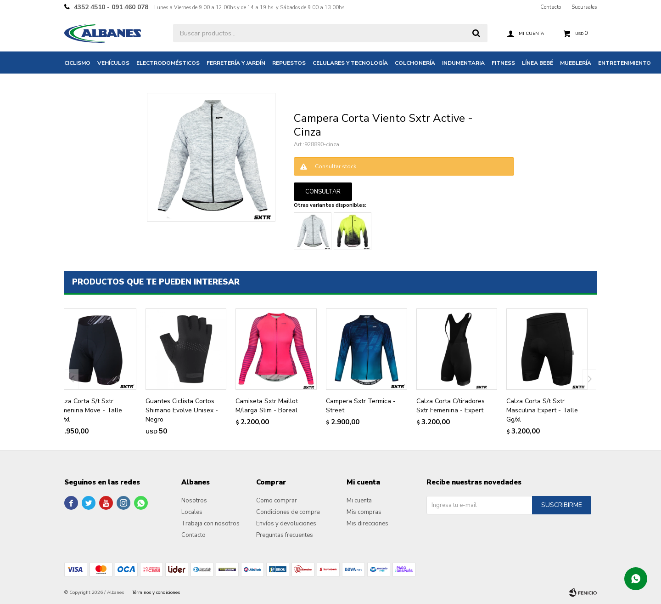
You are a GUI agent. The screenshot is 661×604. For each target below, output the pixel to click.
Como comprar (276, 500)
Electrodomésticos (168, 63)
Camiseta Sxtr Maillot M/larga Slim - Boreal (266, 406)
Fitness (503, 63)
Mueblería (575, 63)
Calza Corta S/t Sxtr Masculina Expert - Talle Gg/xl (542, 410)
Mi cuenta (359, 500)
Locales (191, 512)
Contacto (550, 7)
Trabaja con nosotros (210, 523)
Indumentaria (463, 63)
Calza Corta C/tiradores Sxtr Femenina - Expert (450, 406)
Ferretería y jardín (236, 63)
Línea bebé (537, 63)
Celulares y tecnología (350, 63)
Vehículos (113, 63)
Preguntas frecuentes (284, 535)
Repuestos (289, 63)
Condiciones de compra (288, 512)
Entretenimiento (624, 63)
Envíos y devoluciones (286, 523)
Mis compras (364, 512)
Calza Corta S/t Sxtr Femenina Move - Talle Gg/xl (88, 410)
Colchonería (415, 63)
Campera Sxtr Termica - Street (361, 406)
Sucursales (584, 7)
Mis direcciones (367, 523)
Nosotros (194, 500)
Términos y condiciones (156, 592)
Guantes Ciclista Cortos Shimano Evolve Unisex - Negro (182, 410)
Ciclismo (77, 63)
